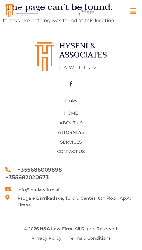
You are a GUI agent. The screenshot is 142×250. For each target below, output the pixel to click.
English (81, 12)
